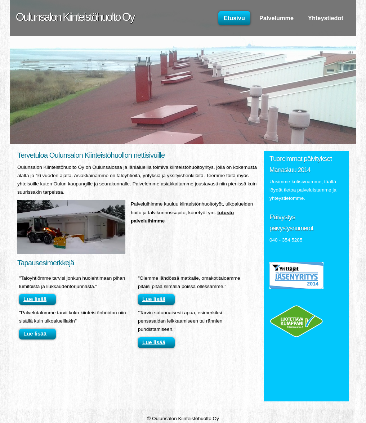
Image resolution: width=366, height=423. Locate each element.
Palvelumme (276, 18)
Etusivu (234, 18)
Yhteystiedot (325, 18)
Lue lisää (34, 299)
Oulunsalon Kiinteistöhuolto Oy (75, 17)
